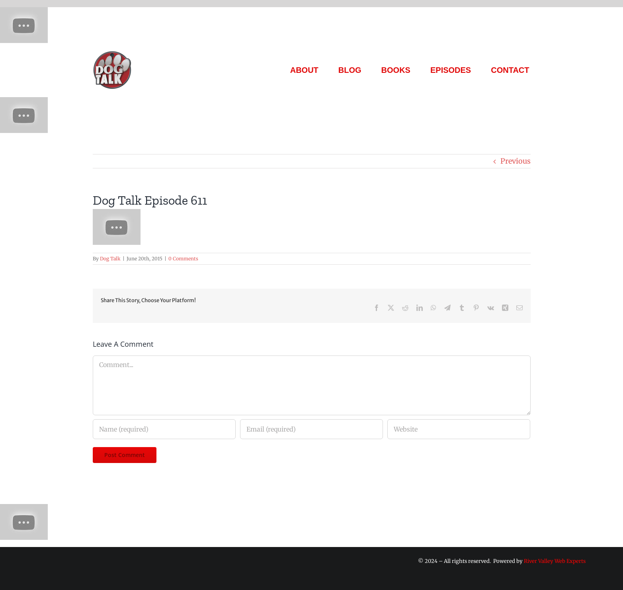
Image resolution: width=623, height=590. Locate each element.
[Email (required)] (311, 429)
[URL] (458, 429)
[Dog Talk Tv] (112, 53)
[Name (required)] (164, 429)
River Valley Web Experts (555, 561)
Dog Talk (110, 259)
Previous (515, 161)
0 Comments (183, 259)
